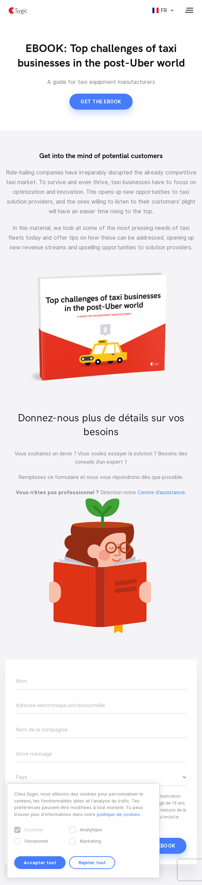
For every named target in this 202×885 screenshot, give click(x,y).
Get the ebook (101, 101)
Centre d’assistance (161, 492)
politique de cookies (118, 814)
